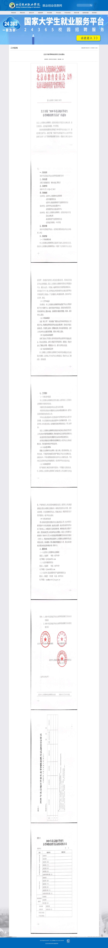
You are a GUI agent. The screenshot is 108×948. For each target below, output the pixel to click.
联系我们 (94, 12)
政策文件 (31, 12)
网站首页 (22, 12)
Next (106, 29)
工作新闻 (92, 47)
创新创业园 (85, 12)
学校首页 (13, 12)
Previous (1, 29)
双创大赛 (76, 12)
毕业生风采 (67, 12)
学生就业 (58, 12)
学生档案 (49, 12)
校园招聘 (40, 12)
